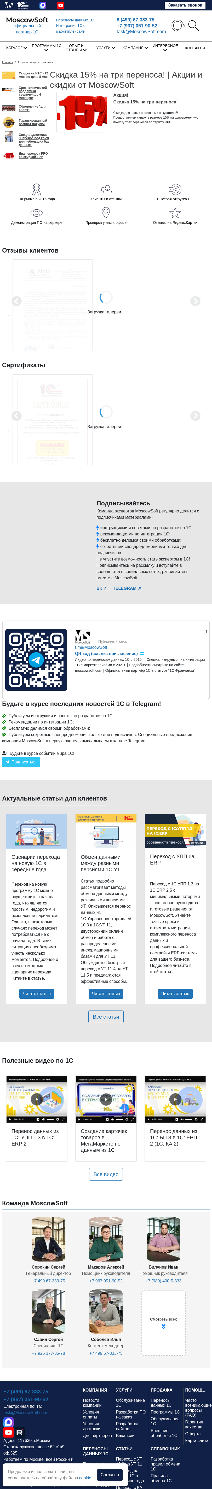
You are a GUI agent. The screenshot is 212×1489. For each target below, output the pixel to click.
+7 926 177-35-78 (48, 1353)
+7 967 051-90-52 (106, 1281)
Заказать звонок (185, 5)
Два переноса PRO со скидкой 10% (33, 155)
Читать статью (37, 993)
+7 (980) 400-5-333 (163, 1281)
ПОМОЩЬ (195, 1390)
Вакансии (125, 1435)
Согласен (110, 1475)
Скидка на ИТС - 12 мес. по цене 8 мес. (33, 75)
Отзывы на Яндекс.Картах (175, 222)
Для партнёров (97, 1435)
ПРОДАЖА (162, 1390)
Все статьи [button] (106, 1017)
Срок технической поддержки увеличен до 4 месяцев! (33, 93)
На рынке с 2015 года (37, 199)
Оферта (193, 1434)
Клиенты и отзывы (106, 199)
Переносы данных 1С (75, 20)
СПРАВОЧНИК (165, 1449)
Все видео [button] (106, 1174)
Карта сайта (197, 1440)
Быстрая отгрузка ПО (175, 199)
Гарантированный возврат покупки (33, 122)
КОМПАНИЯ (95, 1390)
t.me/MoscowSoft (91, 647)
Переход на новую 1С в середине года (130, 1476)
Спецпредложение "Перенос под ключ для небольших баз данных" (34, 140)
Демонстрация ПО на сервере (36, 222)
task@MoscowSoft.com (141, 31)
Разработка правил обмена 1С (165, 1464)
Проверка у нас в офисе (106, 222)
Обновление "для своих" (32, 108)
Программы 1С (165, 1412)
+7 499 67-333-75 (48, 1281)
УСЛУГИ (124, 1390)
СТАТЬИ (124, 1449)
